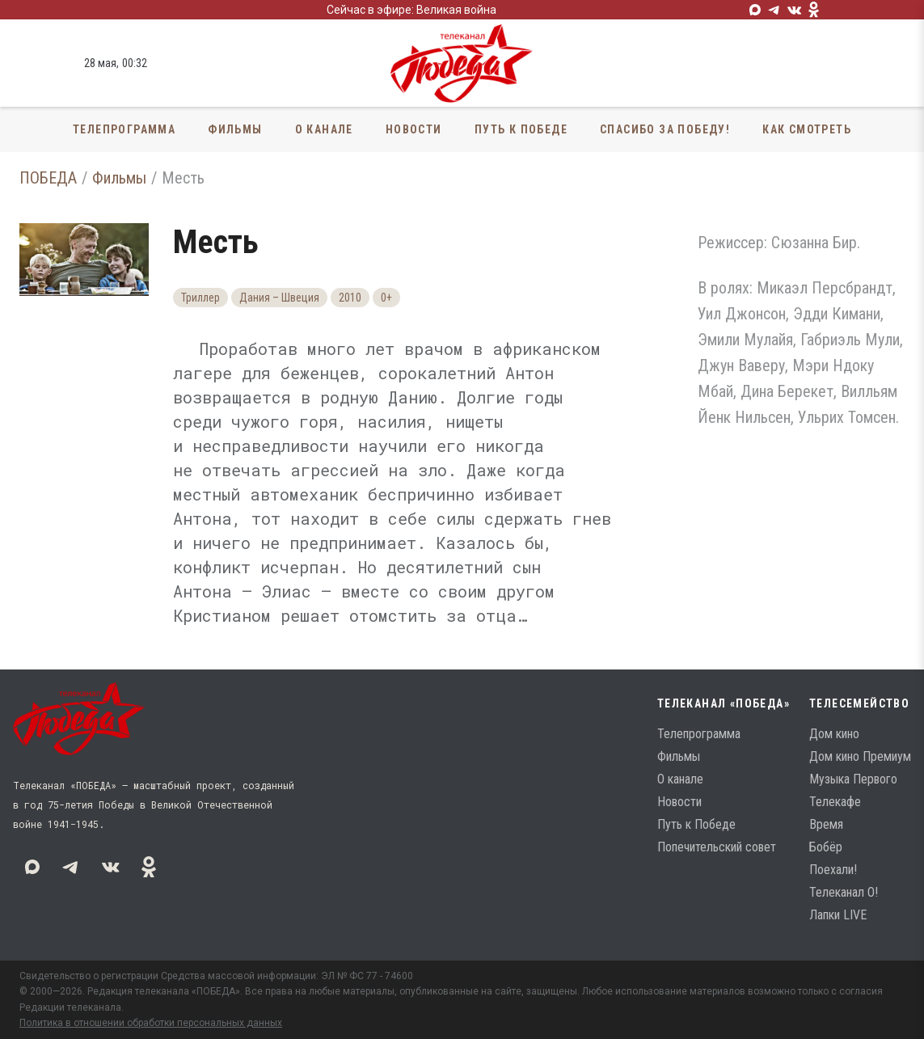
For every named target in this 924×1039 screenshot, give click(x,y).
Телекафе (835, 801)
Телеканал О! (843, 892)
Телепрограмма (124, 129)
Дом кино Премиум (860, 756)
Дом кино (834, 733)
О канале (324, 129)
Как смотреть (806, 129)
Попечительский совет (716, 847)
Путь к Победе (521, 129)
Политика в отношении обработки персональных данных (150, 1022)
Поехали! (833, 869)
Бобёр (825, 847)
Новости (414, 129)
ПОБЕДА (48, 178)
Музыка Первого (853, 779)
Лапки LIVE (838, 915)
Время (826, 824)
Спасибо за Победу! (665, 129)
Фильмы (235, 129)
